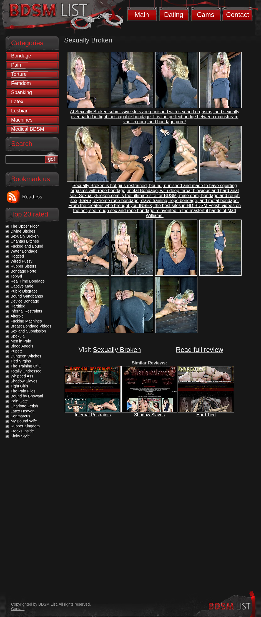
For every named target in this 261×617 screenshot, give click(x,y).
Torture (19, 74)
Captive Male (22, 286)
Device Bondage (25, 301)
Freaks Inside (22, 431)
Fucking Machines (26, 321)
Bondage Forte (23, 271)
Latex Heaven (22, 411)
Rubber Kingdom (25, 426)
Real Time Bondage (28, 281)
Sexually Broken (117, 349)
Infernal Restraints (93, 414)
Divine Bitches (23, 231)
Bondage (21, 56)
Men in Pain (21, 341)
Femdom (21, 83)
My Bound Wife (24, 421)
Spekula (18, 336)
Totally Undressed (26, 371)
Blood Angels (22, 346)
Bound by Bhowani (27, 396)
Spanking (21, 92)
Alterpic (17, 316)
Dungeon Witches (26, 356)
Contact (237, 14)
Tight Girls (19, 386)
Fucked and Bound (27, 246)
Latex (17, 101)
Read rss (32, 197)
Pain (16, 65)
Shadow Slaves (149, 414)
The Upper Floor (25, 226)
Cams (205, 14)
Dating (173, 14)
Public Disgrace (24, 291)
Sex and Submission (28, 331)
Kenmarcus (20, 416)
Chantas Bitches (25, 241)
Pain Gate (19, 401)
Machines (21, 120)
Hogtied (17, 256)
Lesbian (20, 111)
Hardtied (18, 306)
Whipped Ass (22, 376)
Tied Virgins (21, 361)
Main (141, 14)
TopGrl (16, 276)
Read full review (199, 349)
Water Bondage (24, 251)
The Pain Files (23, 391)
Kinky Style (20, 436)
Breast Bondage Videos (31, 326)
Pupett (16, 351)
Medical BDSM (27, 129)
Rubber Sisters (23, 266)
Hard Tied (205, 414)
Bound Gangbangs (27, 296)
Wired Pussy (21, 261)
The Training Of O (26, 366)
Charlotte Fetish (24, 406)
